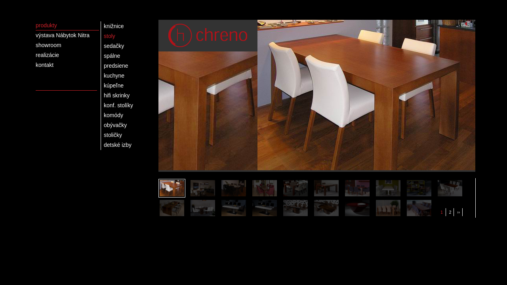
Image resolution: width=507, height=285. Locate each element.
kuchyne (114, 75)
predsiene (116, 66)
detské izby (118, 145)
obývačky (115, 125)
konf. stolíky (118, 105)
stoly (109, 36)
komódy (113, 115)
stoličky (113, 135)
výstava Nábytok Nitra (63, 35)
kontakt (44, 65)
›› (458, 212)
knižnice (114, 26)
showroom (48, 45)
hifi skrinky (117, 95)
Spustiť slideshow (466, 24)
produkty (46, 25)
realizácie (47, 55)
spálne (112, 56)
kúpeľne (114, 85)
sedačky (114, 46)
